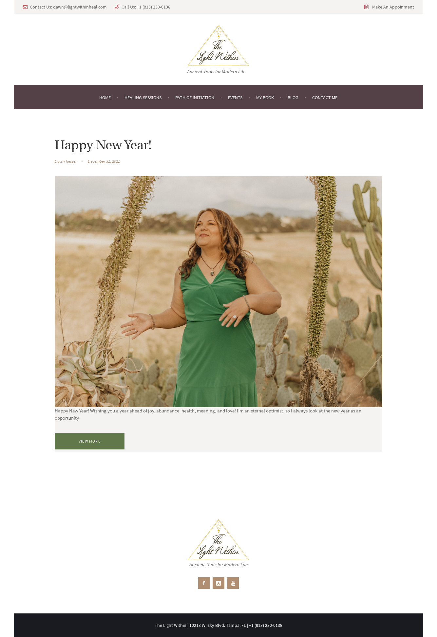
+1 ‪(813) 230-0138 (153, 7)
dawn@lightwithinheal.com (80, 7)
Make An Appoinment (393, 7)
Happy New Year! (103, 146)
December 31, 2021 (104, 161)
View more (90, 441)
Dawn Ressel (65, 161)
